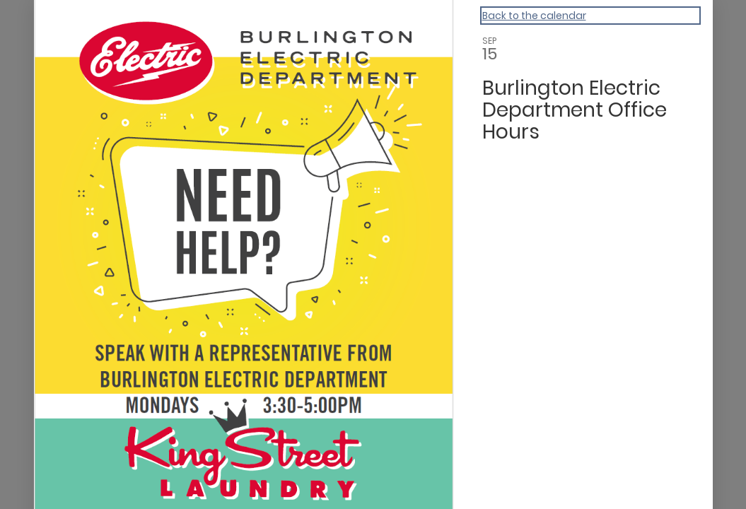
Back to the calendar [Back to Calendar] (534, 15)
